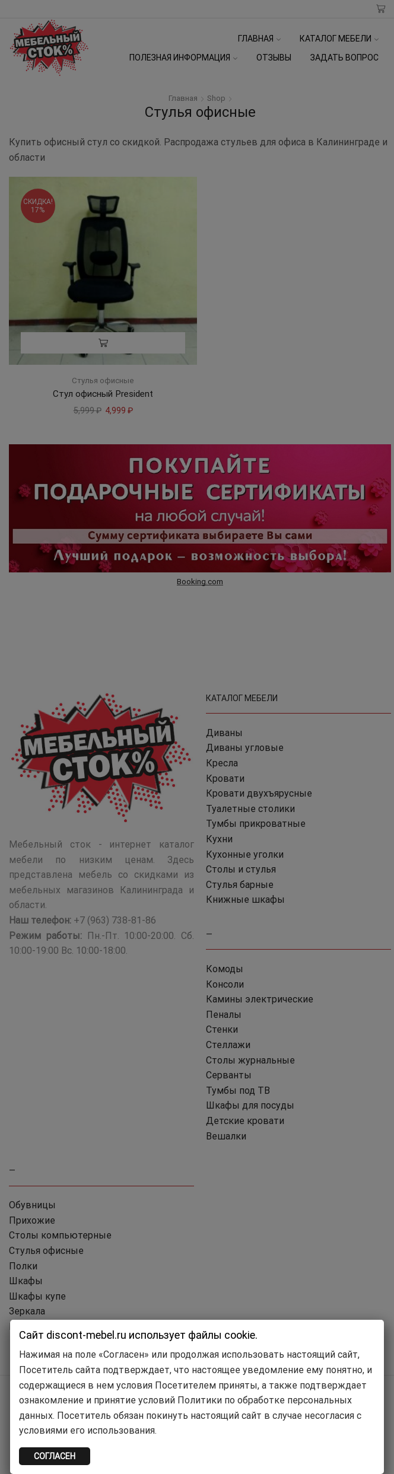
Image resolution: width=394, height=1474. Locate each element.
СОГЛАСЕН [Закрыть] (54, 1456)
